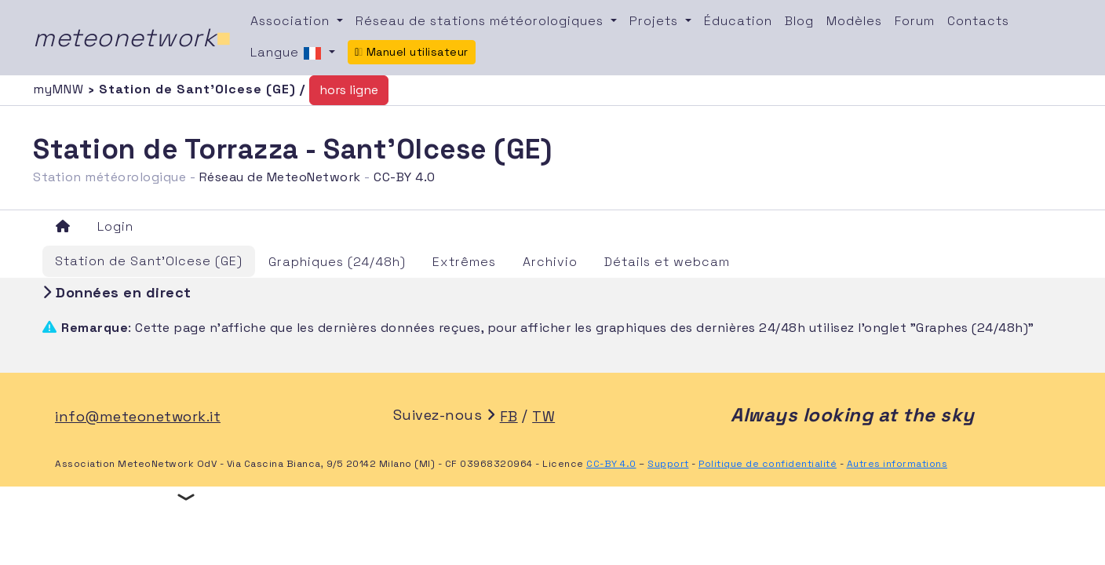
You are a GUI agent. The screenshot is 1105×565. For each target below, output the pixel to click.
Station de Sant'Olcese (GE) (149, 261)
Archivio (550, 261)
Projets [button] (655, 21)
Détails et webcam (667, 261)
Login (115, 226)
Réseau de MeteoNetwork (280, 177)
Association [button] (292, 21)
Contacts (978, 21)
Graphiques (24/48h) (337, 261)
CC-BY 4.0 (405, 177)
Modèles (854, 21)
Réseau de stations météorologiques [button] (481, 21)
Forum (915, 21)
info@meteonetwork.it (138, 416)
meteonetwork (132, 37)
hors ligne (348, 90)
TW (543, 416)
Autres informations (897, 463)
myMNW (60, 89)
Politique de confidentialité (767, 463)
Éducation (738, 21)
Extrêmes (464, 261)
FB (509, 416)
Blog (799, 21)
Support (668, 463)
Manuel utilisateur (412, 52)
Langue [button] (288, 53)
